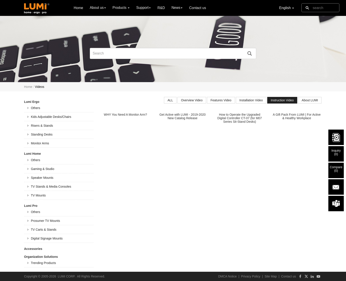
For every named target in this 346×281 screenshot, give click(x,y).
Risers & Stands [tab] (40, 125)
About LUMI (310, 100)
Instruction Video (282, 100)
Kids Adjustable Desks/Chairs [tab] (49, 117)
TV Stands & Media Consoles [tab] (49, 186)
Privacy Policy (250, 276)
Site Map (271, 276)
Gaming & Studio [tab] (40, 169)
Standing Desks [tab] (40, 134)
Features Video (221, 100)
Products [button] (121, 7)
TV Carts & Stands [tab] (41, 229)
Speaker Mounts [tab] (40, 177)
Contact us (197, 8)
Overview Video (192, 100)
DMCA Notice (227, 276)
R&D (161, 8)
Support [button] (143, 7)
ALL (170, 100)
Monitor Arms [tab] (38, 143)
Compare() (336, 168)
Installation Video (251, 100)
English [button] (286, 8)
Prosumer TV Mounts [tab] (43, 221)
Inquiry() (336, 152)
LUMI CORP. (66, 276)
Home (78, 8)
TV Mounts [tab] (36, 195)
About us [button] (98, 7)
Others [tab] (33, 108)
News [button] (176, 7)
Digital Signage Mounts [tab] (45, 238)
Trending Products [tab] (41, 263)
